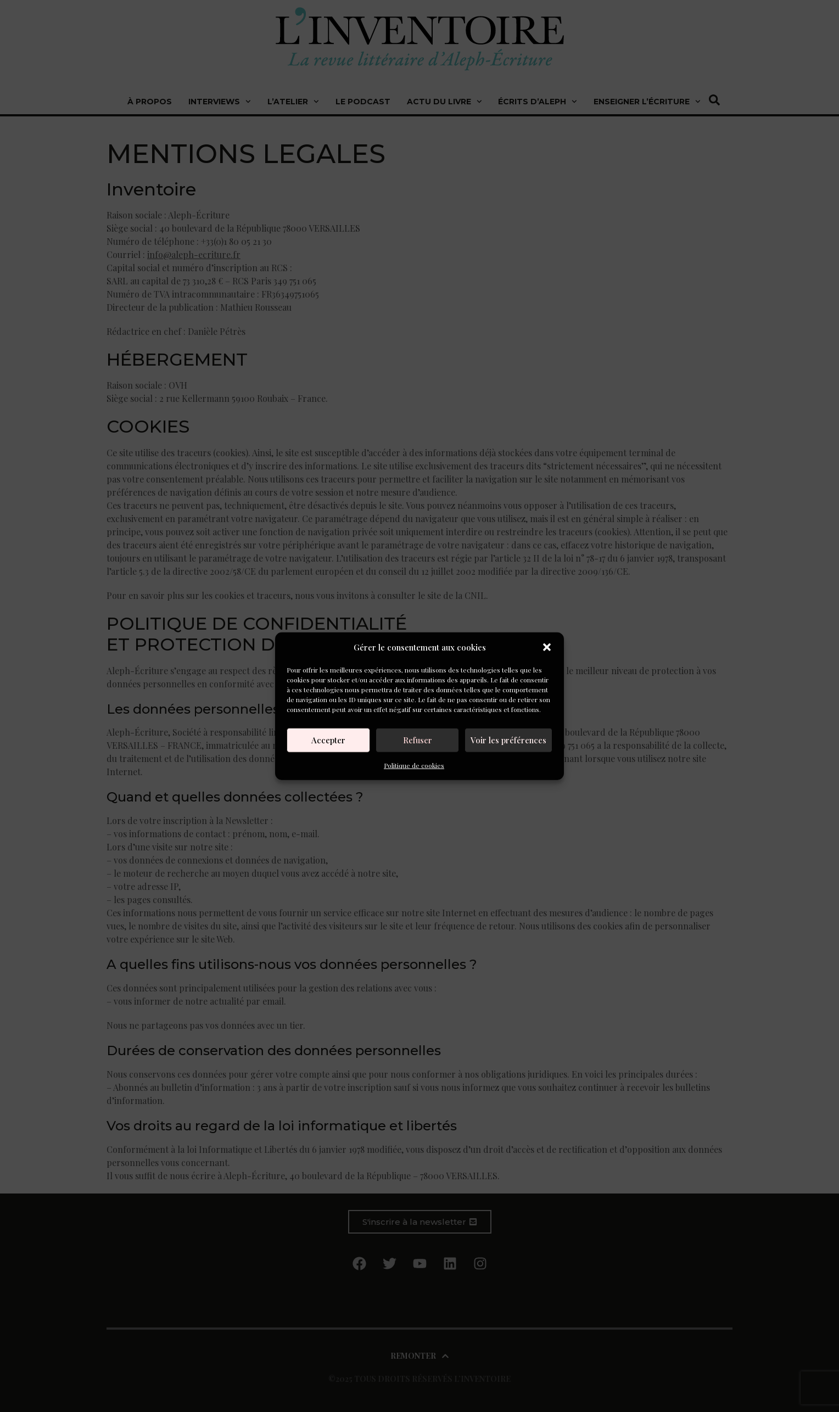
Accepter (328, 740)
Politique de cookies (414, 764)
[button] (546, 647)
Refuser (417, 740)
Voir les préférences (508, 740)
